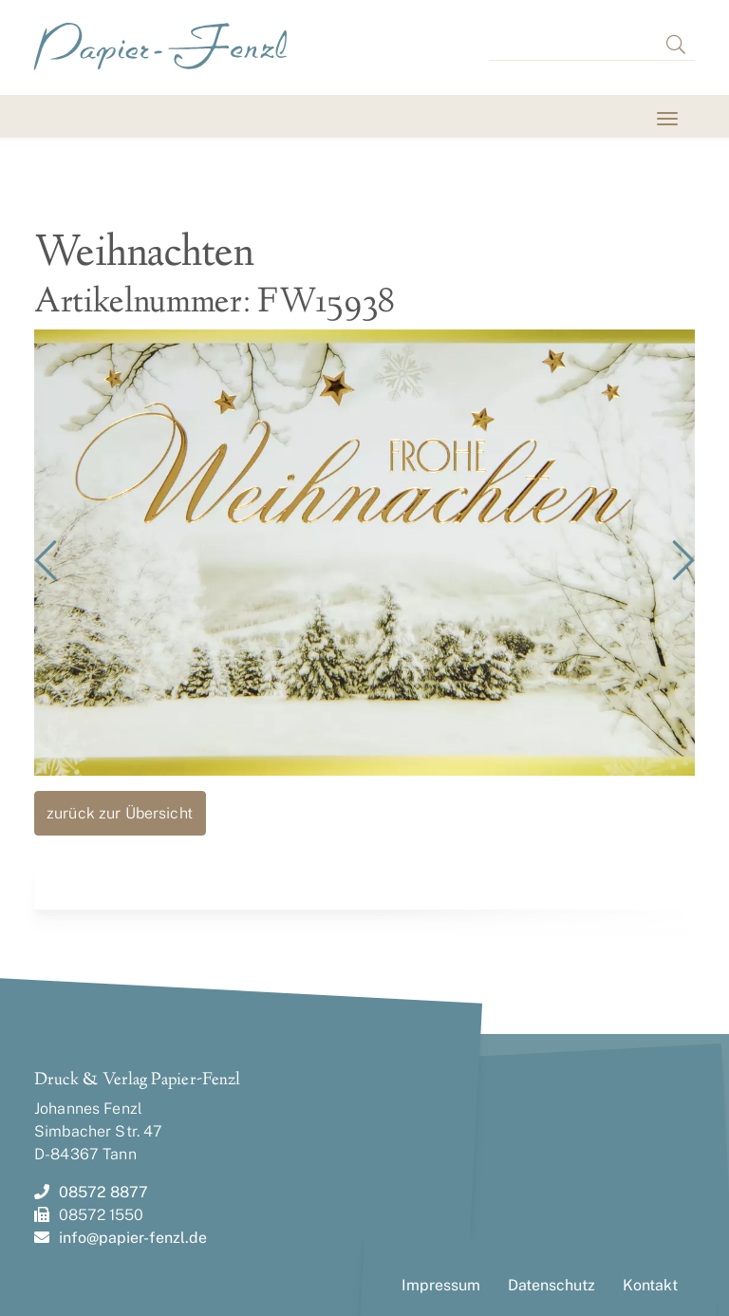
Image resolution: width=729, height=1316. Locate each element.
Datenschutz (551, 1285)
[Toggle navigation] (59, 117)
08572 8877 (91, 1192)
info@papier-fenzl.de (120, 1238)
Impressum (441, 1285)
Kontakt (650, 1285)
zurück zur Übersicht (120, 813)
